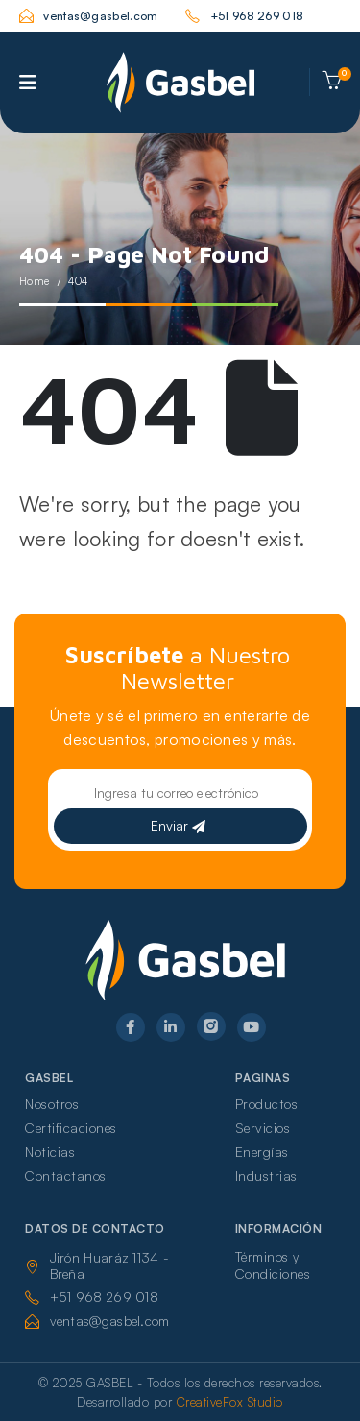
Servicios (263, 1128)
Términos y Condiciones (273, 1265)
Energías (262, 1152)
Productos (267, 1104)
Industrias (266, 1176)
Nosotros (52, 1104)
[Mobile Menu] (27, 82)
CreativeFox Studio (230, 1401)
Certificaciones (71, 1128)
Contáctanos (66, 1176)
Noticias (50, 1152)
